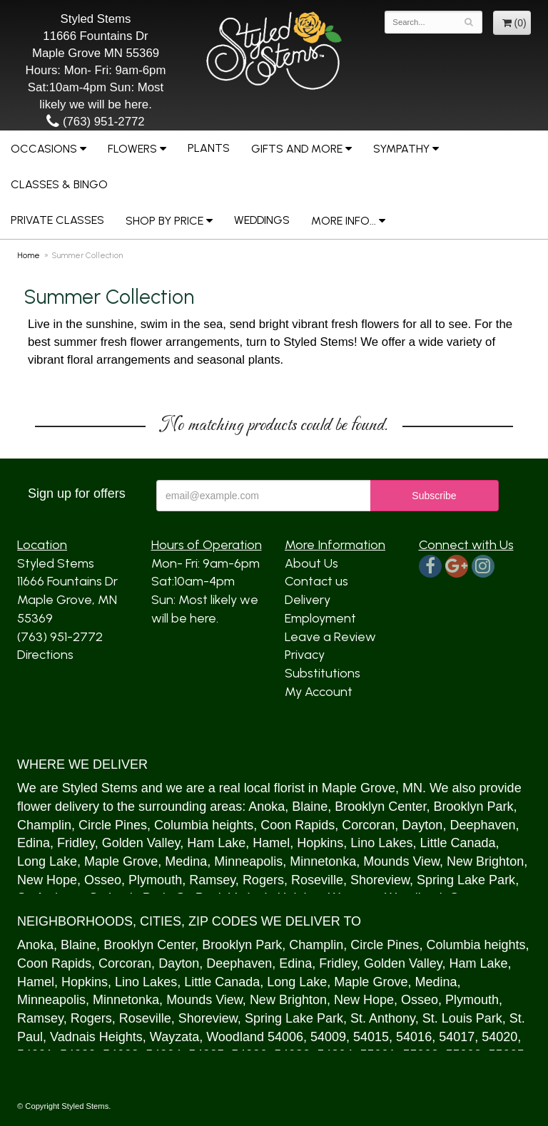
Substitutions (322, 673)
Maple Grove (358, 788)
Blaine (310, 806)
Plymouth (155, 880)
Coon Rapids (297, 825)
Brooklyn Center (380, 806)
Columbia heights (203, 825)
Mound (382, 861)
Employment (320, 618)
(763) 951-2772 (95, 121)
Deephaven (482, 825)
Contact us (316, 581)
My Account (318, 692)
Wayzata (174, 1037)
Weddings (262, 220)
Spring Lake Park (466, 880)
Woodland (235, 1037)
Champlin (44, 825)
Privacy (305, 654)
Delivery (307, 600)
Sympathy (401, 148)
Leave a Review (330, 637)
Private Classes (57, 220)
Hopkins (320, 843)
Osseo (102, 880)
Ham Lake (216, 843)
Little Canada (457, 843)
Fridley (76, 843)
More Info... (343, 220)
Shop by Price (164, 220)
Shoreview (380, 880)
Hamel (271, 843)
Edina (33, 843)
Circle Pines (112, 825)
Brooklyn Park (473, 806)
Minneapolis (248, 861)
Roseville (317, 880)
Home (28, 255)
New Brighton (485, 861)
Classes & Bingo (59, 184)
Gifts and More (296, 148)
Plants (209, 148)
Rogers (263, 880)
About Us (311, 563)
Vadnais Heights (96, 1037)
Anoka (266, 806)
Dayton (422, 825)
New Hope (47, 880)
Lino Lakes (381, 843)
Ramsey (212, 880)
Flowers (132, 148)
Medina (186, 861)
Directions (45, 654)
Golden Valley (141, 843)
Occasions (44, 148)
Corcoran (368, 825)
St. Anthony (382, 1018)
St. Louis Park (462, 1018)
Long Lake (47, 861)
